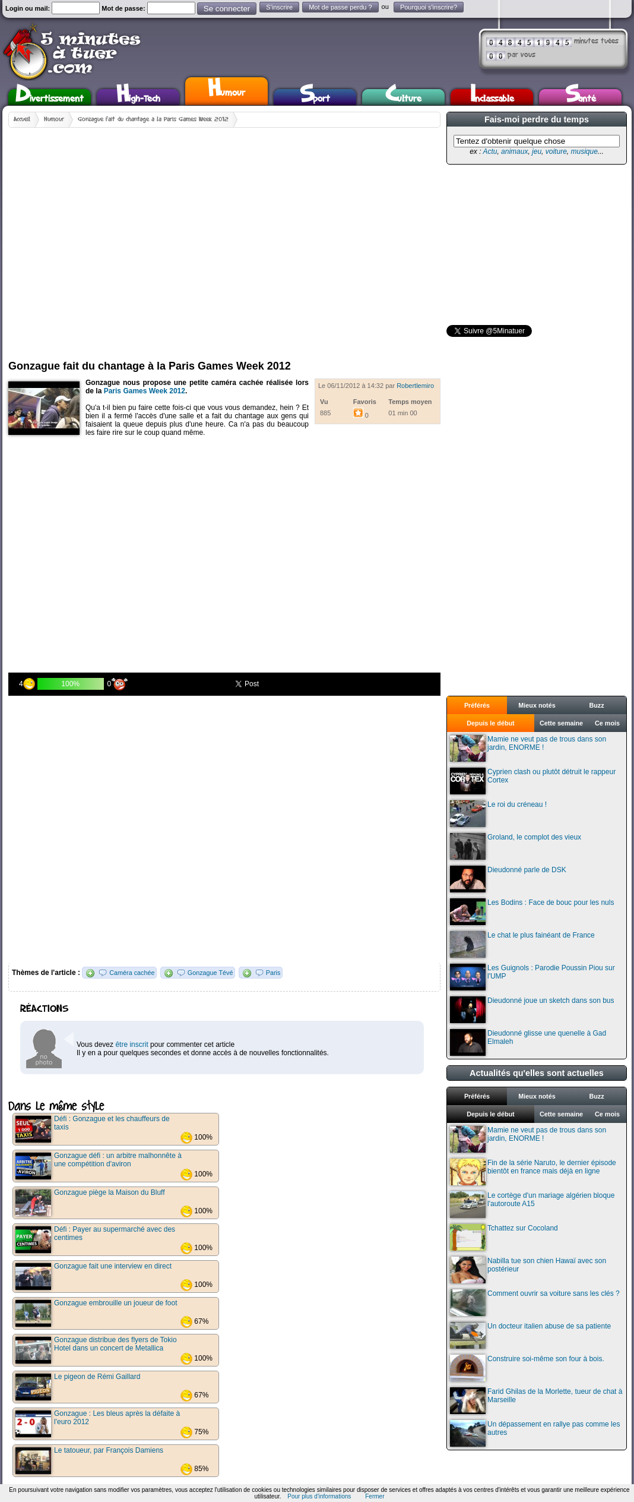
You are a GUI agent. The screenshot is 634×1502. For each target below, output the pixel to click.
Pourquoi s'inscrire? (428, 7)
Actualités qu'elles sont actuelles (537, 1073)
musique (583, 151)
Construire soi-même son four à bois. (527, 1368)
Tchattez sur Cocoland (504, 1237)
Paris (273, 972)
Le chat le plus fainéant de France (522, 944)
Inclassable (492, 97)
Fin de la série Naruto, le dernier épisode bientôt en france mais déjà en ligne (533, 1172)
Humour (226, 89)
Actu (490, 151)
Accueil (22, 119)
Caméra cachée (131, 972)
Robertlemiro (415, 385)
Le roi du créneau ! (498, 813)
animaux (514, 151)
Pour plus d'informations (319, 1496)
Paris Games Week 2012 (144, 391)
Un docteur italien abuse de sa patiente (530, 1335)
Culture (403, 97)
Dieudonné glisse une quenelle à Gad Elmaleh (528, 1042)
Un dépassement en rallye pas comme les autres (535, 1433)
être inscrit (131, 1044)
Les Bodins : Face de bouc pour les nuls (532, 911)
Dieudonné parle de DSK (508, 879)
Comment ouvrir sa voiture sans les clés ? (535, 1302)
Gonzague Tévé (210, 972)
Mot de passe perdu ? (340, 7)
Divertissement (49, 97)
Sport (315, 97)
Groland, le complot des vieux (515, 846)
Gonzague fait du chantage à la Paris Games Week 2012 (153, 119)
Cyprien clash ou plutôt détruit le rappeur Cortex (533, 781)
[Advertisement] (113, 239)
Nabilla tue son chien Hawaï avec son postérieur (528, 1270)
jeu (536, 151)
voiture (556, 151)
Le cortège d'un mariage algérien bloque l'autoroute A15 (532, 1204)
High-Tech (138, 97)
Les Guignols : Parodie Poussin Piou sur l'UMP (532, 977)
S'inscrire (279, 7)
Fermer (374, 1496)
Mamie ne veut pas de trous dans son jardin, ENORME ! (528, 748)
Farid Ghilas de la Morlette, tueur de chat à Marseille (536, 1400)
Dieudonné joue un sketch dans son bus (532, 1009)
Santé (580, 97)
